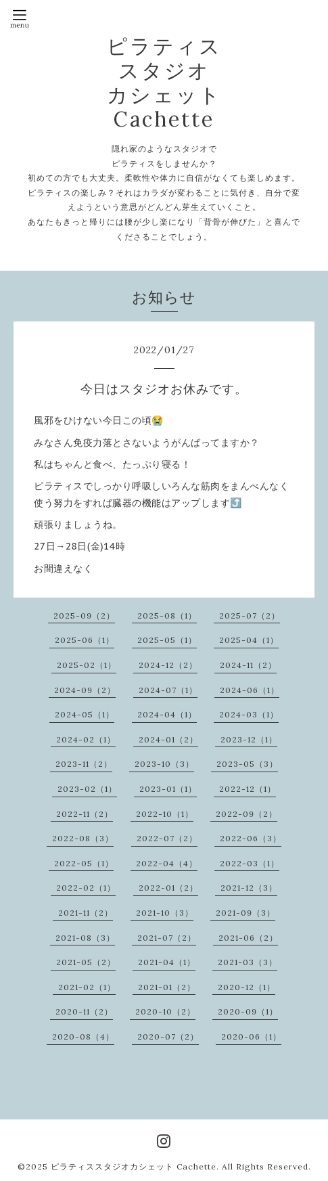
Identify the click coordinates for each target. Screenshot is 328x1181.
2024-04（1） (167, 714)
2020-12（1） (246, 987)
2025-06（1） (84, 640)
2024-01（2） (168, 739)
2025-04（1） (249, 640)
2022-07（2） (167, 838)
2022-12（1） (247, 789)
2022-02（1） (86, 888)
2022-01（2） (168, 888)
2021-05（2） (86, 962)
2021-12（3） (248, 888)
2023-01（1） (168, 789)
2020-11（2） (84, 1011)
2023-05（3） (247, 764)
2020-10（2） (165, 1011)
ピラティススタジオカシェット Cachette (133, 1166)
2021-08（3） (85, 938)
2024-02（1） (86, 739)
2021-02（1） (87, 987)
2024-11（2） (248, 665)
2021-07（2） (166, 938)
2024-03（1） (249, 714)
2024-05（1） (84, 714)
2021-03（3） (247, 962)
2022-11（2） (84, 814)
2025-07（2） (249, 615)
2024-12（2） (168, 665)
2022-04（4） (166, 863)
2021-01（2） (166, 987)
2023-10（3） (164, 764)
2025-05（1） (167, 640)
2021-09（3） (245, 913)
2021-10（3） (164, 913)
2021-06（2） (248, 938)
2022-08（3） (83, 838)
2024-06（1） (249, 690)
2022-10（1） (164, 814)
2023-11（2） (83, 764)
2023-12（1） (248, 739)
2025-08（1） (167, 615)
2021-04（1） (166, 962)
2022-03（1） (249, 863)
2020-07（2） (168, 1036)
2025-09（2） (84, 615)
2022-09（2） (246, 814)
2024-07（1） (168, 690)
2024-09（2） (85, 690)
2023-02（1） (87, 789)
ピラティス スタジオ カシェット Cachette (164, 82)
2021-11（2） (85, 913)
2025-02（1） (86, 665)
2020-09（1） (248, 1011)
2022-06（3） (250, 838)
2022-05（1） (84, 863)
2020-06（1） (251, 1036)
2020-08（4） (83, 1036)
